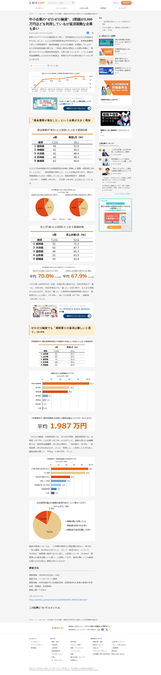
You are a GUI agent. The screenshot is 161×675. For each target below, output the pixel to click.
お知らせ (95, 648)
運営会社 (114, 651)
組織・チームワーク (76, 648)
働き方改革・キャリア (77, 657)
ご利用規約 (115, 648)
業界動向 (103, 8)
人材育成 (54, 648)
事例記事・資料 (98, 642)
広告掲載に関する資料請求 (101, 654)
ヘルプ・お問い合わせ (119, 645)
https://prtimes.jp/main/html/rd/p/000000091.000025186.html (58, 600)
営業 (71, 654)
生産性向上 (74, 660)
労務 (53, 657)
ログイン (116, 3)
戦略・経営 (55, 642)
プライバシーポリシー (100, 651)
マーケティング (57, 654)
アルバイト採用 (75, 645)
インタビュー (39, 8)
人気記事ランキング (118, 642)
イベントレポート (62, 8)
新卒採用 (73, 642)
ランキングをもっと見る (122, 194)
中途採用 (54, 645)
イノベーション (75, 651)
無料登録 (126, 3)
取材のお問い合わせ (118, 654)
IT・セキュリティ (57, 660)
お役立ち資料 (84, 8)
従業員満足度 (56, 651)
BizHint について (98, 645)
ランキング (122, 8)
